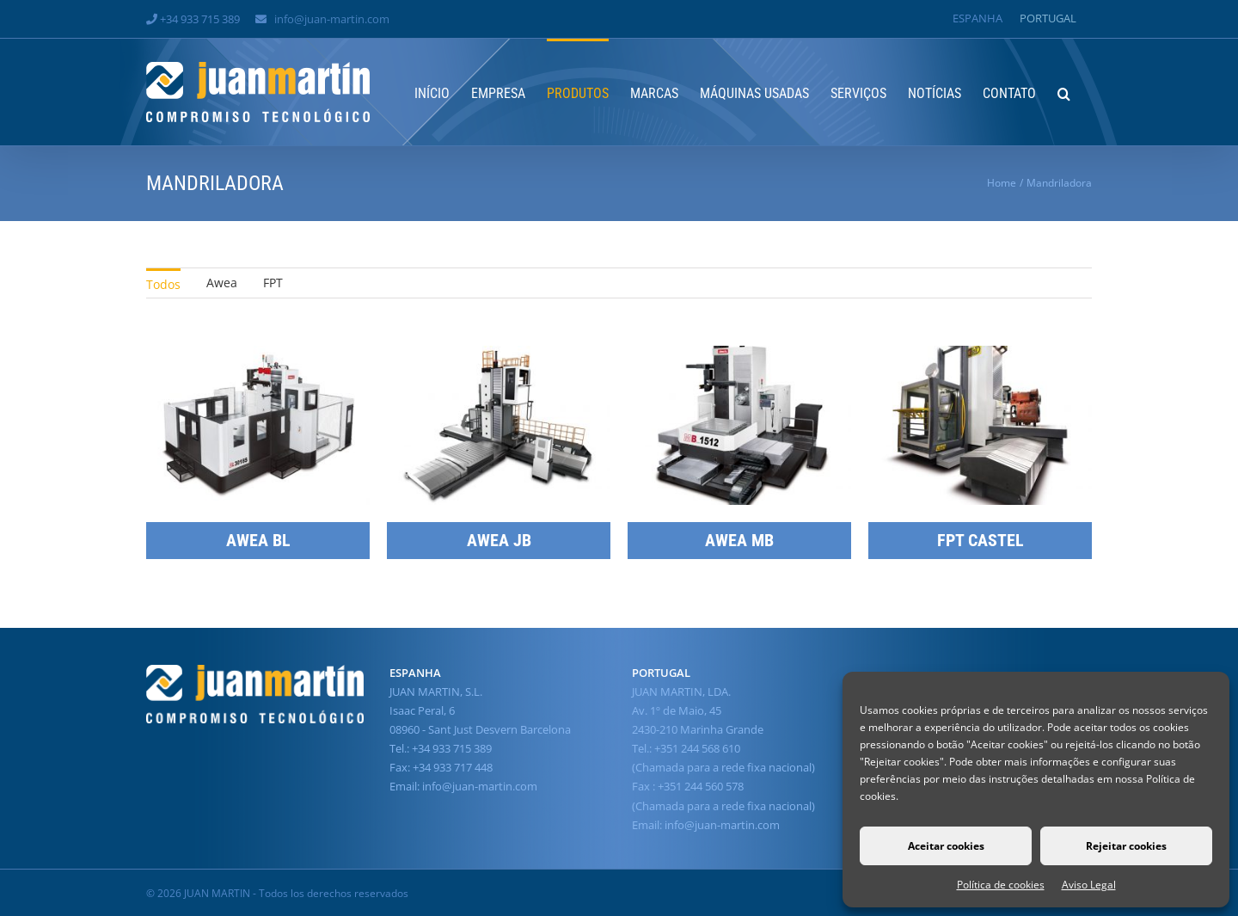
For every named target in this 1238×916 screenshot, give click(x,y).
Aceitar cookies (946, 846)
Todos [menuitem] (163, 284)
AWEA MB (739, 540)
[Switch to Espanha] (977, 18)
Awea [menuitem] (221, 282)
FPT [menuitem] (273, 282)
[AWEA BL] (258, 355)
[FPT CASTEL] (980, 355)
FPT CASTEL (980, 540)
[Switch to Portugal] (1048, 18)
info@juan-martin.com (331, 19)
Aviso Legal (1089, 884)
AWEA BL (258, 540)
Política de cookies (1001, 884)
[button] (1063, 92)
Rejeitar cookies (1126, 846)
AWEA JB (499, 540)
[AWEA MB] (739, 355)
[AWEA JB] (498, 355)
